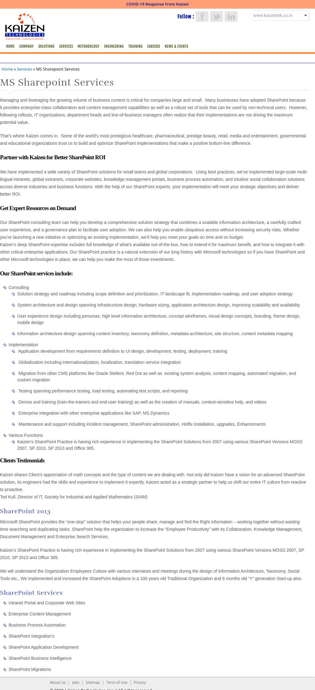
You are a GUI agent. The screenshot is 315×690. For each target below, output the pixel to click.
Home (10, 46)
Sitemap (93, 682)
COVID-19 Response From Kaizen (157, 4)
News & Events (176, 46)
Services (66, 46)
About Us (58, 682)
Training (135, 46)
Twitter (216, 16)
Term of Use (116, 682)
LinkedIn (231, 16)
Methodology (88, 46)
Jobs (75, 682)
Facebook (202, 16)
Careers (153, 46)
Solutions (46, 46)
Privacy (140, 682)
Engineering (114, 46)
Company (26, 46)
